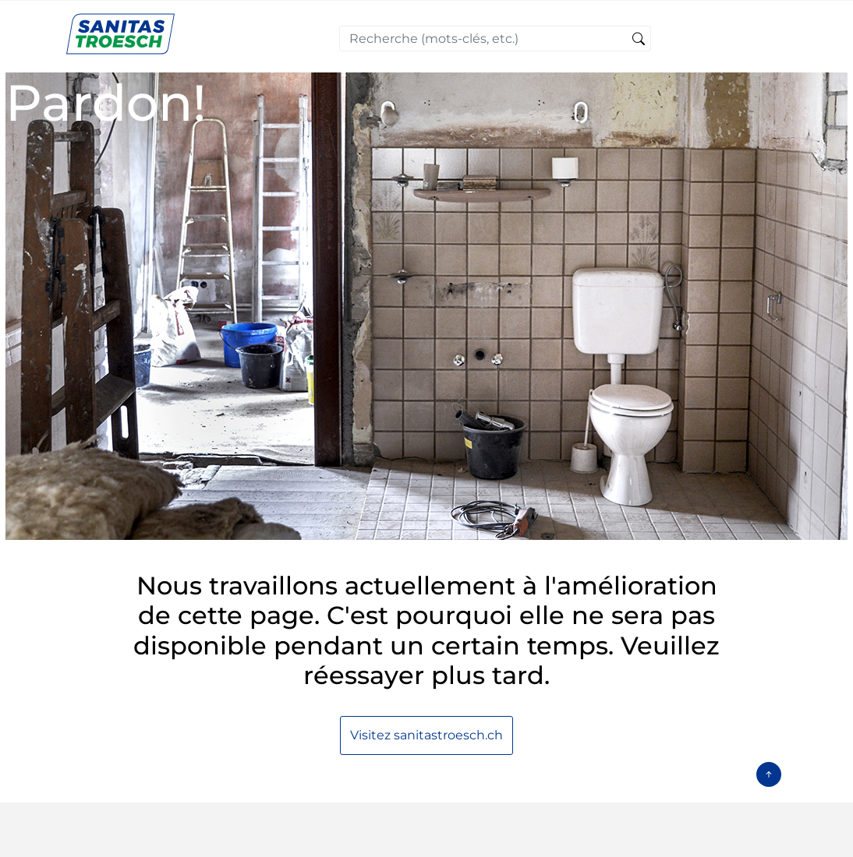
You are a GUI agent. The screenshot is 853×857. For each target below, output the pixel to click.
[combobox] (495, 38)
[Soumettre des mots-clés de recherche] (638, 39)
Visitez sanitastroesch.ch (426, 735)
